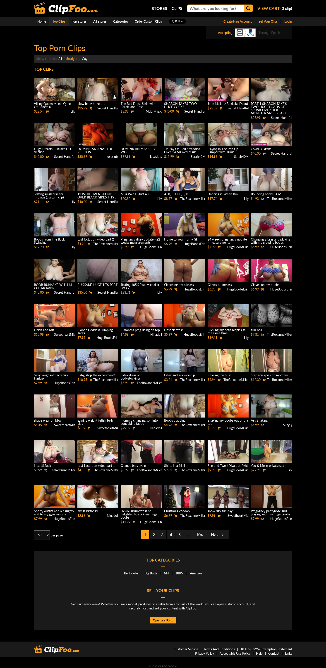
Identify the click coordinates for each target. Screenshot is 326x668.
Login (288, 21)
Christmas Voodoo (177, 511)
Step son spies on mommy (269, 375)
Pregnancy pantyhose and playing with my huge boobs (270, 512)
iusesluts (112, 156)
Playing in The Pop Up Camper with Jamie (223, 150)
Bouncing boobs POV (266, 194)
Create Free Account (237, 21)
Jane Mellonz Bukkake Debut (228, 104)
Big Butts (151, 573)
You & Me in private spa (267, 465)
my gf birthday (87, 511)
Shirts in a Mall (174, 465)
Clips (177, 8)
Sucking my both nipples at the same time (226, 331)
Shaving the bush (220, 375)
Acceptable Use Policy (235, 653)
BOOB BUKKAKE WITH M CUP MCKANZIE (53, 286)
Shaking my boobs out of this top (228, 421)
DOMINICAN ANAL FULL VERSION (95, 150)
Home (41, 21)
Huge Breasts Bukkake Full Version (52, 150)
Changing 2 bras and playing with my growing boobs (270, 240)
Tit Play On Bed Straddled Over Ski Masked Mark (182, 150)
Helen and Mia (44, 330)
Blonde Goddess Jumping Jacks (95, 331)
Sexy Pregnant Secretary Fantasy (51, 376)
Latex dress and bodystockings (131, 376)
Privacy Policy (204, 653)
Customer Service (186, 649)
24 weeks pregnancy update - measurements (227, 240)
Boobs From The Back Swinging (49, 240)
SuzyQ (287, 425)
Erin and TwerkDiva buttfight (228, 465)
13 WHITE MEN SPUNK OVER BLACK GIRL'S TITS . (96, 195)
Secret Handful (107, 108)
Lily (73, 111)
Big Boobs (131, 573)
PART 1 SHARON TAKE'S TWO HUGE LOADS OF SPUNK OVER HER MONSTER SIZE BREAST (269, 108)
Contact (273, 653)
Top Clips (59, 21)
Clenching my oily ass (179, 285)
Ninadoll (156, 334)
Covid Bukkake (261, 149)
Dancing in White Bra (223, 194)
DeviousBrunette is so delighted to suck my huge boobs (139, 514)
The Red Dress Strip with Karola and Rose (138, 105)
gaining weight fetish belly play (95, 421)
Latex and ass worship (179, 375)
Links (288, 653)
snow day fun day (220, 511)
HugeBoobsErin (151, 247)
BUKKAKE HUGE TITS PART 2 (97, 286)
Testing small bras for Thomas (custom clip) (49, 195)
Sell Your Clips (268, 21)
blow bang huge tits (91, 104)
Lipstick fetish (174, 330)
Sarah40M (198, 156)
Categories (120, 21)
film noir (256, 330)
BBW (179, 573)
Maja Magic (154, 111)
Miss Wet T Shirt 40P (135, 194)
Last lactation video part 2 (95, 239)
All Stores (99, 21)
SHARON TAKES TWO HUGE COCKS (180, 105)
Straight (71, 59)
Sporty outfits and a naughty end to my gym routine (54, 512)
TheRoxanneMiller (192, 199)
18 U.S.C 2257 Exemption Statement (266, 649)
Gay (84, 59)
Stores (159, 8)
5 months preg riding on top (140, 330)
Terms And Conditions (219, 649)
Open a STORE (163, 620)
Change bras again (133, 465)
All (60, 59)
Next (217, 534)
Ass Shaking (259, 420)
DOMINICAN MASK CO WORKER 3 (138, 150)
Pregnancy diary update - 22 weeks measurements (140, 240)
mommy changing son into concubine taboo (139, 421)
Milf (166, 573)
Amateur (196, 573)
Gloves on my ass (220, 285)
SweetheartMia (64, 334)
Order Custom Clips (148, 21)
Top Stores (79, 21)
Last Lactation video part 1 (96, 465)
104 (199, 534)
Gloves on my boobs (265, 285)
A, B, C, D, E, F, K (176, 194)
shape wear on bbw (47, 420)
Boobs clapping (174, 420)
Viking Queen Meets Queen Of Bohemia (53, 105)
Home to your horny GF (181, 239)
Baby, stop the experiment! (96, 375)
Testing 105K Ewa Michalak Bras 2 (140, 286)
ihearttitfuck (42, 465)
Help (259, 653)
